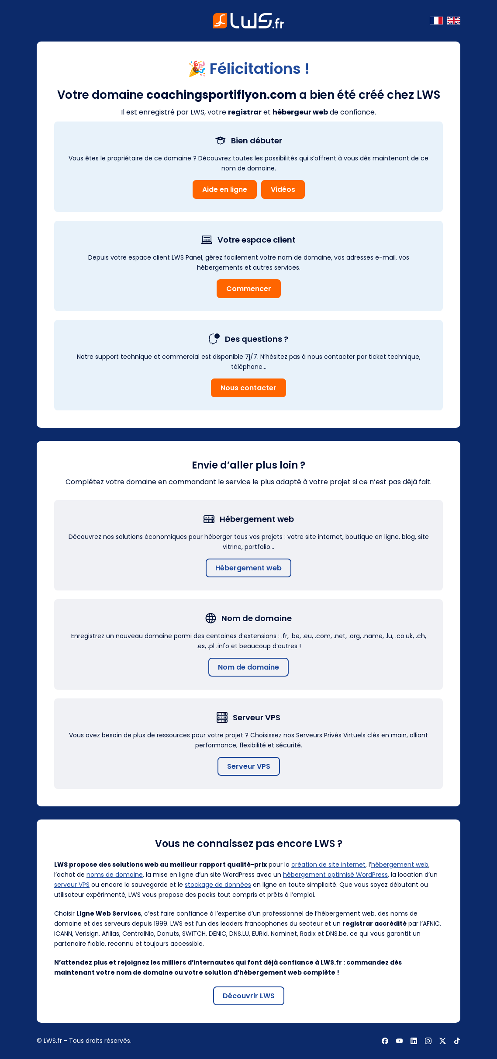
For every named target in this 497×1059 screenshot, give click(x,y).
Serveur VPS (248, 766)
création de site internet (328, 864)
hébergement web (399, 864)
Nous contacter (248, 388)
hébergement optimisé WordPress (335, 874)
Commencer (248, 289)
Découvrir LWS (249, 996)
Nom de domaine (248, 667)
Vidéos (283, 189)
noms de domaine (114, 874)
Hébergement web (248, 568)
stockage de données (218, 884)
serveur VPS (72, 884)
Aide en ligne (224, 189)
